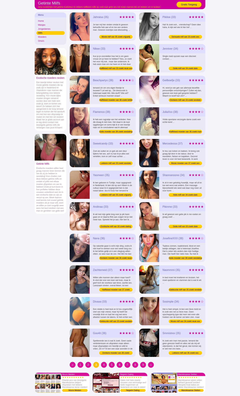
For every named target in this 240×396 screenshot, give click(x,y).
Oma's (41, 41)
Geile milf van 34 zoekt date (185, 68)
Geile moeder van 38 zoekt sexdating (115, 131)
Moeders (42, 37)
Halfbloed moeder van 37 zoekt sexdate (116, 290)
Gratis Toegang (189, 4)
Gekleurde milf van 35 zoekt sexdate (185, 290)
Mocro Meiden (74, 390)
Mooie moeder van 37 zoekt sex (185, 163)
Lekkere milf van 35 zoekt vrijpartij (116, 195)
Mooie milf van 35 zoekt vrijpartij (116, 37)
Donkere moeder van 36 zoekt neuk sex (116, 258)
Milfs (40, 33)
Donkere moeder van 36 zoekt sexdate (115, 353)
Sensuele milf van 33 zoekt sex (185, 37)
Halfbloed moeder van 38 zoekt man (185, 131)
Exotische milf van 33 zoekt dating (116, 226)
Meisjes (41, 25)
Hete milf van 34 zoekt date (185, 195)
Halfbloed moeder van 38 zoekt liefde (115, 100)
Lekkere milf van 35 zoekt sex (185, 353)
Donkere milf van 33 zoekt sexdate (185, 100)
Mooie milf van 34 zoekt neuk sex (185, 321)
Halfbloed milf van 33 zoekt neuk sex (116, 68)
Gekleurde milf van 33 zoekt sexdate (116, 321)
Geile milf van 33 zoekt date (185, 226)
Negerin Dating (133, 390)
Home (41, 21)
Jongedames (44, 29)
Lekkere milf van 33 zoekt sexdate (116, 163)
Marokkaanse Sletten (191, 390)
